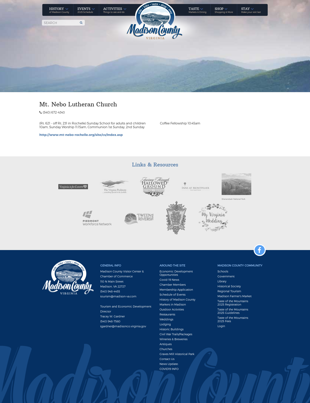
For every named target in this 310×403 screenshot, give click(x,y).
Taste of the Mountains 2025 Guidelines (232, 311)
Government (225, 276)
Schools (222, 271)
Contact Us (167, 359)
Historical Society (229, 286)
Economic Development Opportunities (176, 273)
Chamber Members (173, 284)
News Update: (169, 364)
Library (221, 281)
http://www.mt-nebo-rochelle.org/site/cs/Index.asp (81, 135)
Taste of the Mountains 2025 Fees (232, 319)
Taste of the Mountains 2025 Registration (232, 302)
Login (221, 326)
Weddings (166, 319)
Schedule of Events (172, 294)
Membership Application (176, 289)
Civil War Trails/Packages (176, 334)
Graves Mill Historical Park (177, 354)
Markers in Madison (173, 304)
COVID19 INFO (169, 369)
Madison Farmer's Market (234, 296)
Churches (166, 349)
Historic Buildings (171, 329)
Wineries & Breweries (173, 339)
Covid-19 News (169, 279)
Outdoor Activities (172, 309)
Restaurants (167, 314)
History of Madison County (177, 299)
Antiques (166, 344)
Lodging (165, 324)
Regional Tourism (229, 291)
